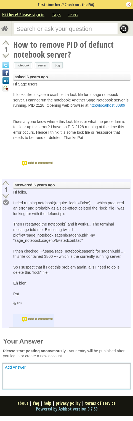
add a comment (40, 163)
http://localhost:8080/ (107, 105)
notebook (23, 65)
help (47, 403)
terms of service (100, 403)
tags (56, 15)
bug (57, 65)
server (42, 65)
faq (36, 403)
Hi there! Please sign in (23, 15)
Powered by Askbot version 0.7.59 (66, 409)
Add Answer (15, 367)
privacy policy (68, 403)
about (22, 403)
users (73, 15)
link (19, 303)
